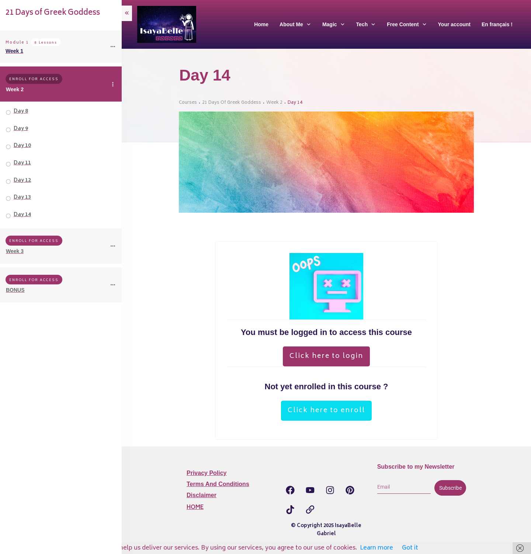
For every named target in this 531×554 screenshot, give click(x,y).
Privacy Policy (207, 473)
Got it (410, 548)
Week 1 (14, 51)
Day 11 (22, 163)
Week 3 (15, 251)
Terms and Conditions (218, 484)
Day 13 (22, 197)
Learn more (376, 548)
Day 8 (21, 111)
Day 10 (22, 145)
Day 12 (22, 180)
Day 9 (21, 128)
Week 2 (15, 89)
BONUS (15, 290)
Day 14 (22, 214)
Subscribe (450, 488)
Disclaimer (201, 495)
